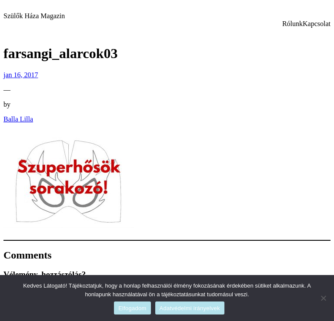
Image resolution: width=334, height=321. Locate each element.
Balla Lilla (18, 119)
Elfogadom (132, 308)
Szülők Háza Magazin (34, 16)
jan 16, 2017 (20, 75)
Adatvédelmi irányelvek (190, 308)
